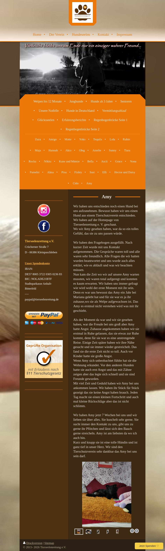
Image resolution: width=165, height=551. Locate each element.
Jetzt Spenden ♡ (149, 545)
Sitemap (49, 543)
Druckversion (32, 543)
